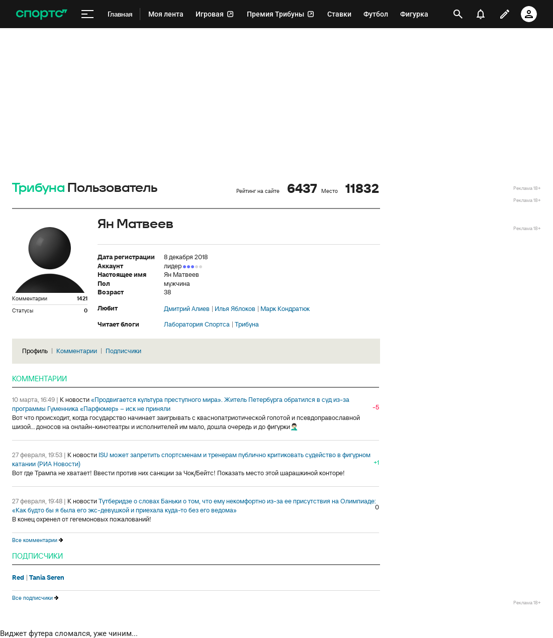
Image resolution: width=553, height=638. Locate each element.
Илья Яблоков (235, 309)
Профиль (35, 351)
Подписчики (123, 351)
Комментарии (76, 351)
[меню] (87, 14)
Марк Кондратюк (285, 309)
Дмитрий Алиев (187, 309)
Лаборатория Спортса (197, 325)
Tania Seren (46, 578)
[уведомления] (481, 14)
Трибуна (38, 188)
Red (18, 578)
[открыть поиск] (458, 14)
